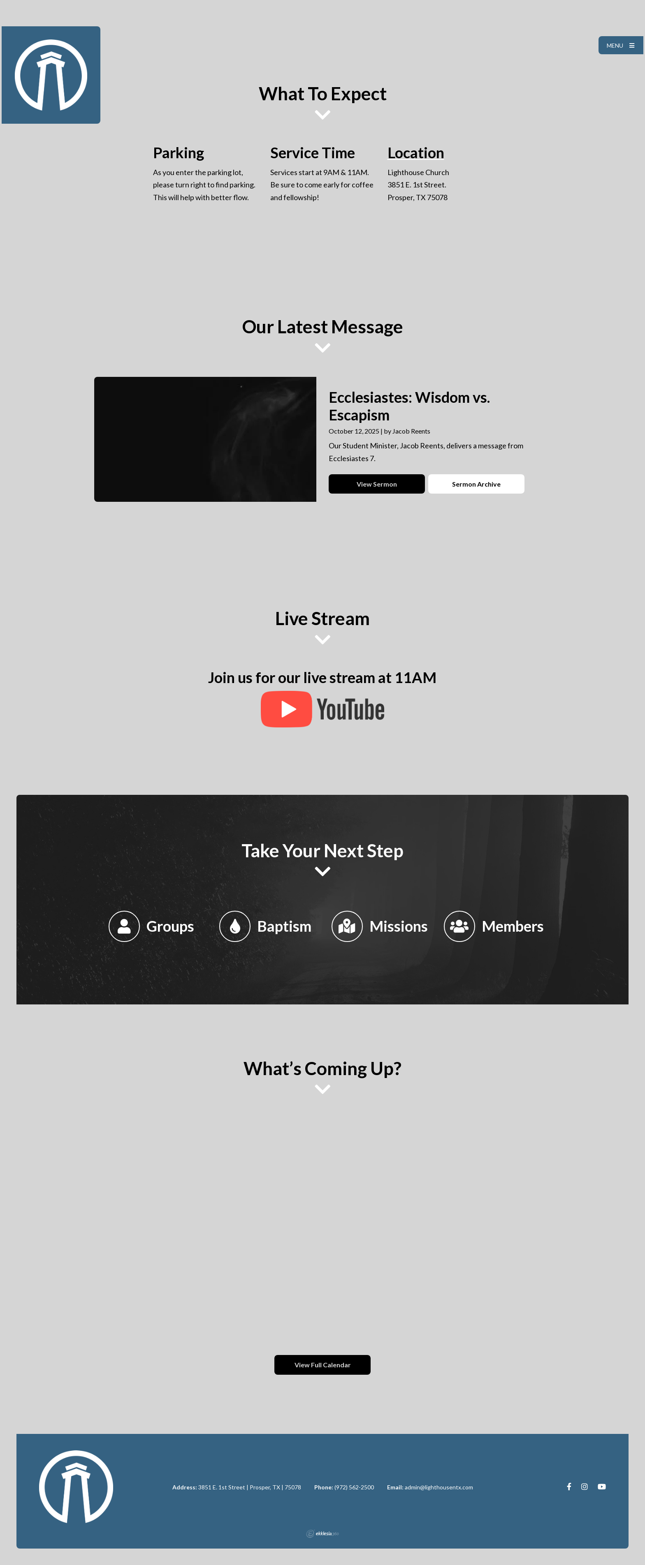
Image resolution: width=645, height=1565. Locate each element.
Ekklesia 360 (322, 1534)
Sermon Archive (476, 484)
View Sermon (377, 484)
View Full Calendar (323, 1365)
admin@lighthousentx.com (439, 1487)
